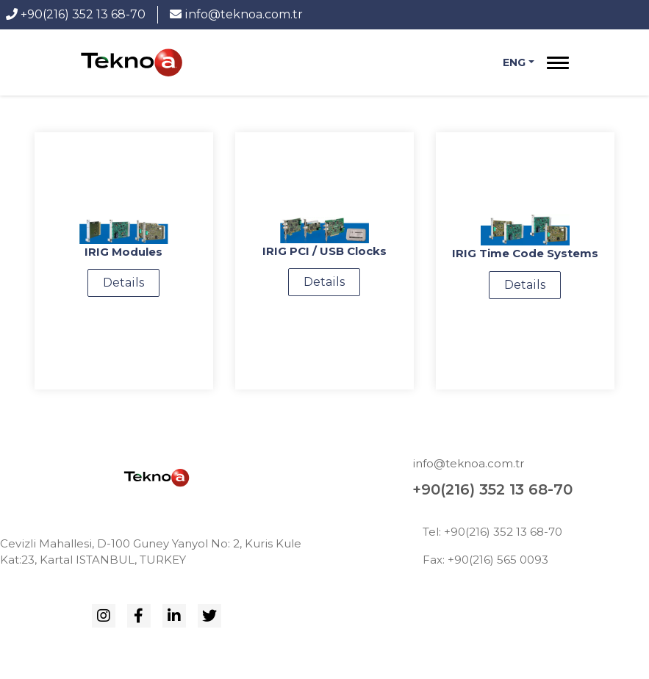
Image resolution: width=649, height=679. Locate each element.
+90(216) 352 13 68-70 (76, 14)
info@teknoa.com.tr (236, 14)
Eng (514, 62)
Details (123, 283)
